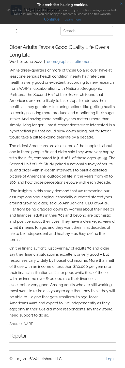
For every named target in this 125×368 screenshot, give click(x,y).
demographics (59, 61)
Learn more (73, 19)
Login (111, 359)
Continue (52, 19)
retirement (82, 61)
